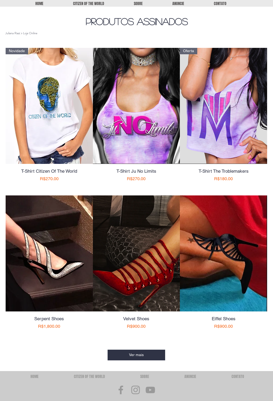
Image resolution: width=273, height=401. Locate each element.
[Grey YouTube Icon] (150, 390)
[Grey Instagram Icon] (135, 390)
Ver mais (136, 355)
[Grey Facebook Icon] (121, 390)
